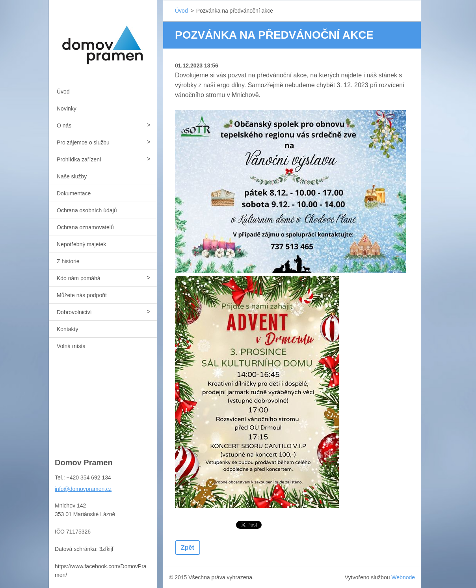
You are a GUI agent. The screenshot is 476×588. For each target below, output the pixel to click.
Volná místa (71, 346)
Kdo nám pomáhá (78, 278)
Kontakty (67, 329)
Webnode (403, 577)
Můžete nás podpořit (82, 295)
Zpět (187, 547)
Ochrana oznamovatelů (85, 227)
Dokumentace (74, 193)
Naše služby (72, 176)
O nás (64, 125)
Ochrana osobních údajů (87, 210)
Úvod (63, 91)
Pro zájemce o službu (83, 142)
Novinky (66, 108)
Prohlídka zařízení (79, 159)
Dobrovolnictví (74, 312)
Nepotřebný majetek (81, 244)
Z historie (68, 261)
